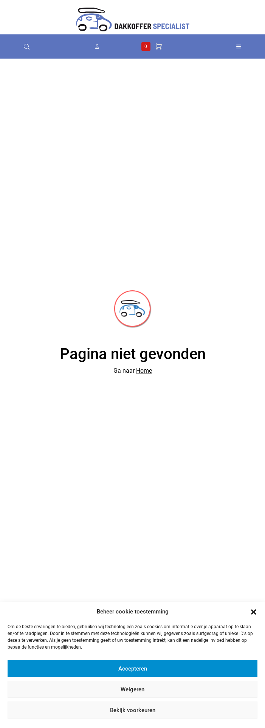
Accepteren (132, 668)
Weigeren (132, 689)
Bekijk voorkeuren (132, 710)
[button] (253, 611)
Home (144, 370)
